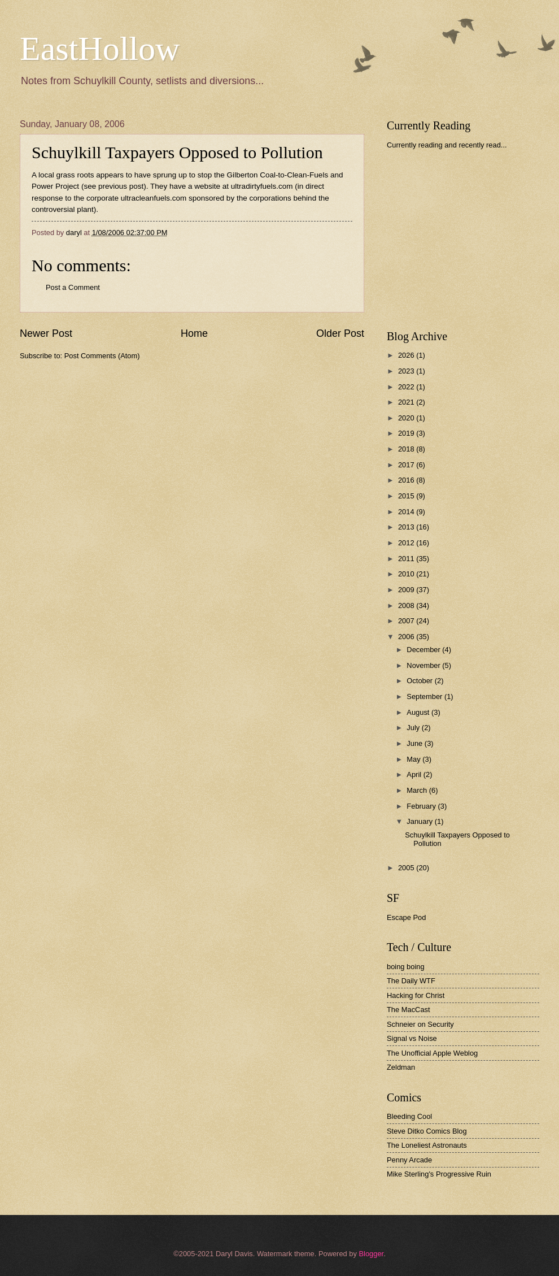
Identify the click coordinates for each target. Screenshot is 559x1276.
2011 (407, 558)
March (418, 790)
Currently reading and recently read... (447, 145)
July (414, 727)
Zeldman (401, 1067)
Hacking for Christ (415, 995)
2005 (407, 867)
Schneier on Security (420, 1024)
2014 (407, 511)
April (415, 774)
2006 (407, 636)
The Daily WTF (411, 980)
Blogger (371, 1253)
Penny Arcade (409, 1160)
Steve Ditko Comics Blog (427, 1131)
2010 (407, 574)
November (424, 665)
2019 (407, 433)
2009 (407, 589)
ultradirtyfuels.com (262, 186)
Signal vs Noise (412, 1038)
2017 (407, 465)
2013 (407, 527)
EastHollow (100, 48)
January (420, 821)
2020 (407, 418)
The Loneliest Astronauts (427, 1145)
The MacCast (408, 1009)
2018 (407, 449)
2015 (407, 496)
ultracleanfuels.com (153, 198)
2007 (407, 621)
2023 (407, 371)
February (422, 806)
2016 (407, 480)
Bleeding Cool (409, 1116)
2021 (407, 402)
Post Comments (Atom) (102, 355)
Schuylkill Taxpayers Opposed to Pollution (177, 152)
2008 (407, 605)
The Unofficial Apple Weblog (432, 1053)
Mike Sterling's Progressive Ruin (439, 1174)
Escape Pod (406, 917)
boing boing (406, 966)
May (414, 759)
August (419, 712)
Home (194, 333)
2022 (407, 387)
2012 (407, 543)
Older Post (340, 333)
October (420, 680)
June (416, 743)
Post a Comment (73, 287)
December (424, 649)
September (425, 696)
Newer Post (46, 333)
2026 (407, 355)
